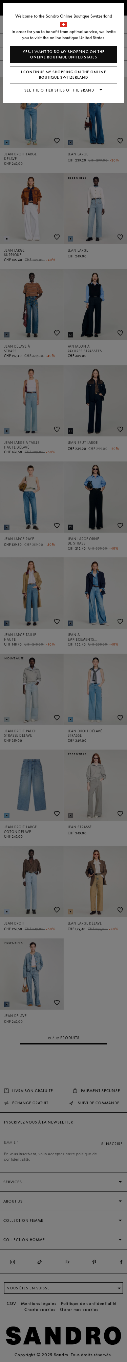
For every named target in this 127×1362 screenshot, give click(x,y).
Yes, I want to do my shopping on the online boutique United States (64, 54)
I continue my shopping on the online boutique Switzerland (63, 75)
